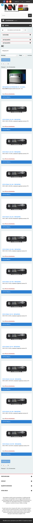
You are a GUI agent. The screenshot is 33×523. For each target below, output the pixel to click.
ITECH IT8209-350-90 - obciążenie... (11, 346)
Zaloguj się (17, 1)
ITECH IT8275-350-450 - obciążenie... (11, 152)
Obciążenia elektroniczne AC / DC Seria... (14, 87)
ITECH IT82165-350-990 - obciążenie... (12, 444)
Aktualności (6, 39)
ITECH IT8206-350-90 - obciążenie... (11, 314)
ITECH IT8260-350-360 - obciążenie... (11, 184)
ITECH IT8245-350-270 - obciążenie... (11, 216)
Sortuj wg (3, 55)
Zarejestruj (28, 1)
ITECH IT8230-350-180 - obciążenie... (11, 411)
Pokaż (20, 55)
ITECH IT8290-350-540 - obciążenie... (11, 119)
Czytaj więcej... (6, 97)
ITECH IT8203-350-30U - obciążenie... (11, 249)
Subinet (30, 520)
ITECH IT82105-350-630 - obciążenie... (12, 379)
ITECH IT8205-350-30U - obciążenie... (11, 281)
